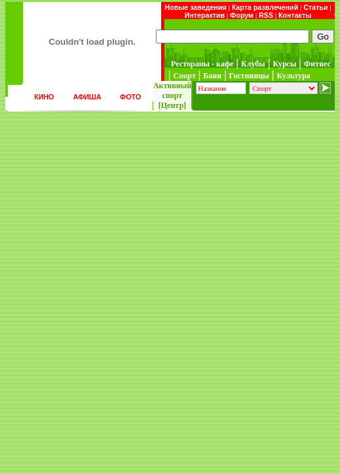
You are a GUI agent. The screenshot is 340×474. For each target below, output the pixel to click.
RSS (265, 15)
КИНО (44, 97)
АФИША (87, 97)
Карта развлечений (264, 7)
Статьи (315, 7)
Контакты (294, 15)
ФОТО (130, 97)
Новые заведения (195, 7)
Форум (242, 15)
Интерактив (205, 15)
